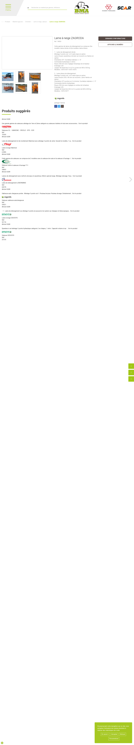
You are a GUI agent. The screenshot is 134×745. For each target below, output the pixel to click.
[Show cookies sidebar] (2, 743)
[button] (57, 22)
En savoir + (105, 734)
